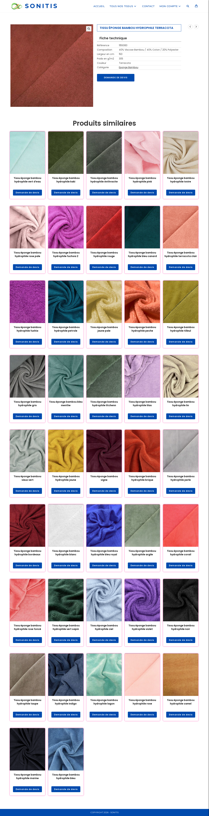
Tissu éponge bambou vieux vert (27, 479)
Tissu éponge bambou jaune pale (104, 329)
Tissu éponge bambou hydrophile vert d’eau (27, 179)
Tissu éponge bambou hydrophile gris (27, 404)
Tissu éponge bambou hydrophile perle (181, 479)
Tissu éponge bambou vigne (104, 479)
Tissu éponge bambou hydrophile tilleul (181, 329)
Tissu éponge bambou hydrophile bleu (66, 779)
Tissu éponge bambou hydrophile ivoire (181, 179)
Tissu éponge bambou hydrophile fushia (27, 329)
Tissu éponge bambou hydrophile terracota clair (181, 254)
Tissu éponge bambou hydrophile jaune (66, 479)
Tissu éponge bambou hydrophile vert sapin (66, 629)
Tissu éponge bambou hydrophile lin (181, 404)
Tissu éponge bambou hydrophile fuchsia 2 (66, 254)
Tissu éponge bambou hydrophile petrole (66, 329)
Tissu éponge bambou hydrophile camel (181, 704)
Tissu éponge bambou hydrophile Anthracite (104, 179)
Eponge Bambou (128, 67)
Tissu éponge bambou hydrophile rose (142, 704)
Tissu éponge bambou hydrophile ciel (104, 629)
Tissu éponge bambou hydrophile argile (142, 554)
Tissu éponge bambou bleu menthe (66, 404)
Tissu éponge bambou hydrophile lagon (104, 704)
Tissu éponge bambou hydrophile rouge (104, 254)
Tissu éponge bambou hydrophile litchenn (104, 404)
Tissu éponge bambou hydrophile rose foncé (27, 629)
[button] (88, 28)
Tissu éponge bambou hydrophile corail (181, 554)
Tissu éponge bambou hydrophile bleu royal (104, 554)
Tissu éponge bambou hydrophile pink (142, 179)
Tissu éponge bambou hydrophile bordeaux (27, 554)
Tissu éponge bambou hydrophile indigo (66, 704)
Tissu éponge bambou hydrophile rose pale (27, 254)
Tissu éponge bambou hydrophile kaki (66, 179)
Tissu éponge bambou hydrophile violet (142, 629)
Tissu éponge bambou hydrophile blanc (66, 554)
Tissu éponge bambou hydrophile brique (142, 479)
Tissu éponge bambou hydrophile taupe (27, 704)
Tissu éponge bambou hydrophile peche (142, 329)
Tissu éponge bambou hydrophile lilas (142, 404)
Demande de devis (117, 77)
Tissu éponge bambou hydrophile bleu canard (142, 254)
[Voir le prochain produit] (196, 26)
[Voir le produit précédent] (190, 26)
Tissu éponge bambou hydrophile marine (27, 779)
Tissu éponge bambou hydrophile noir (181, 629)
